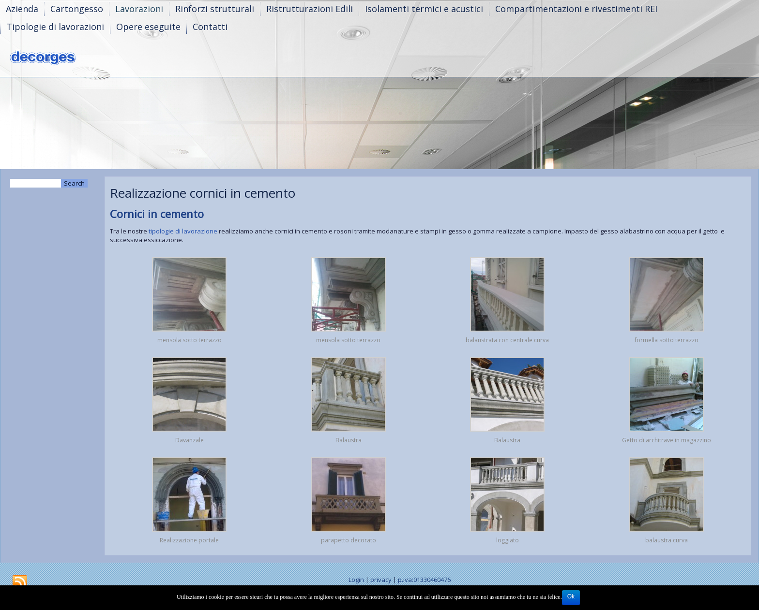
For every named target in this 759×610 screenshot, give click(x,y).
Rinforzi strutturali (214, 9)
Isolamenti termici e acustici (424, 9)
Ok (571, 596)
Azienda (22, 9)
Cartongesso (76, 9)
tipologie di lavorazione (182, 231)
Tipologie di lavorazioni (55, 26)
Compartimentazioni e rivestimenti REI (576, 9)
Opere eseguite (148, 26)
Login (356, 579)
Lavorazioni (139, 9)
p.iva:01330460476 (424, 579)
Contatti (210, 26)
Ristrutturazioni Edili (309, 9)
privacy (381, 579)
